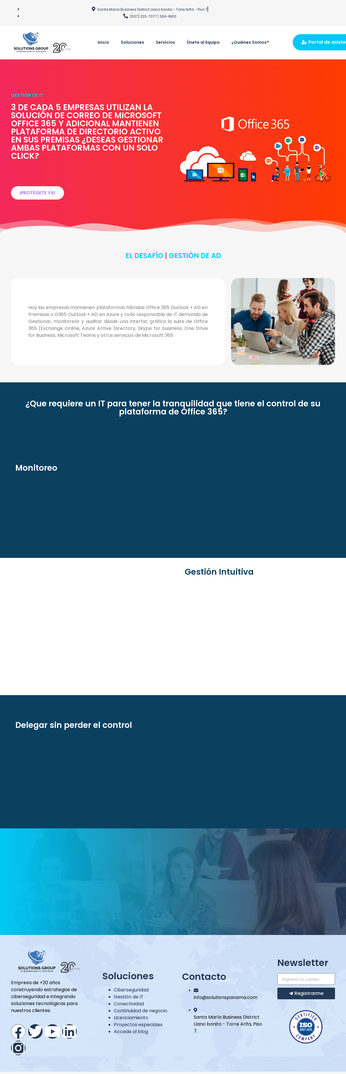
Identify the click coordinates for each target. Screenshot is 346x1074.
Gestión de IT (129, 996)
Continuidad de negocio (140, 1010)
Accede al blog (131, 1031)
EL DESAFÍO (145, 255)
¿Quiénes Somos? (250, 42)
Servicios (165, 42)
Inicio (103, 42)
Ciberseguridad (131, 990)
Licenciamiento (131, 1017)
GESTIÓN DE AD (195, 255)
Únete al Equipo (203, 42)
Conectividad (129, 1003)
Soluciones (132, 42)
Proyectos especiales (138, 1024)
